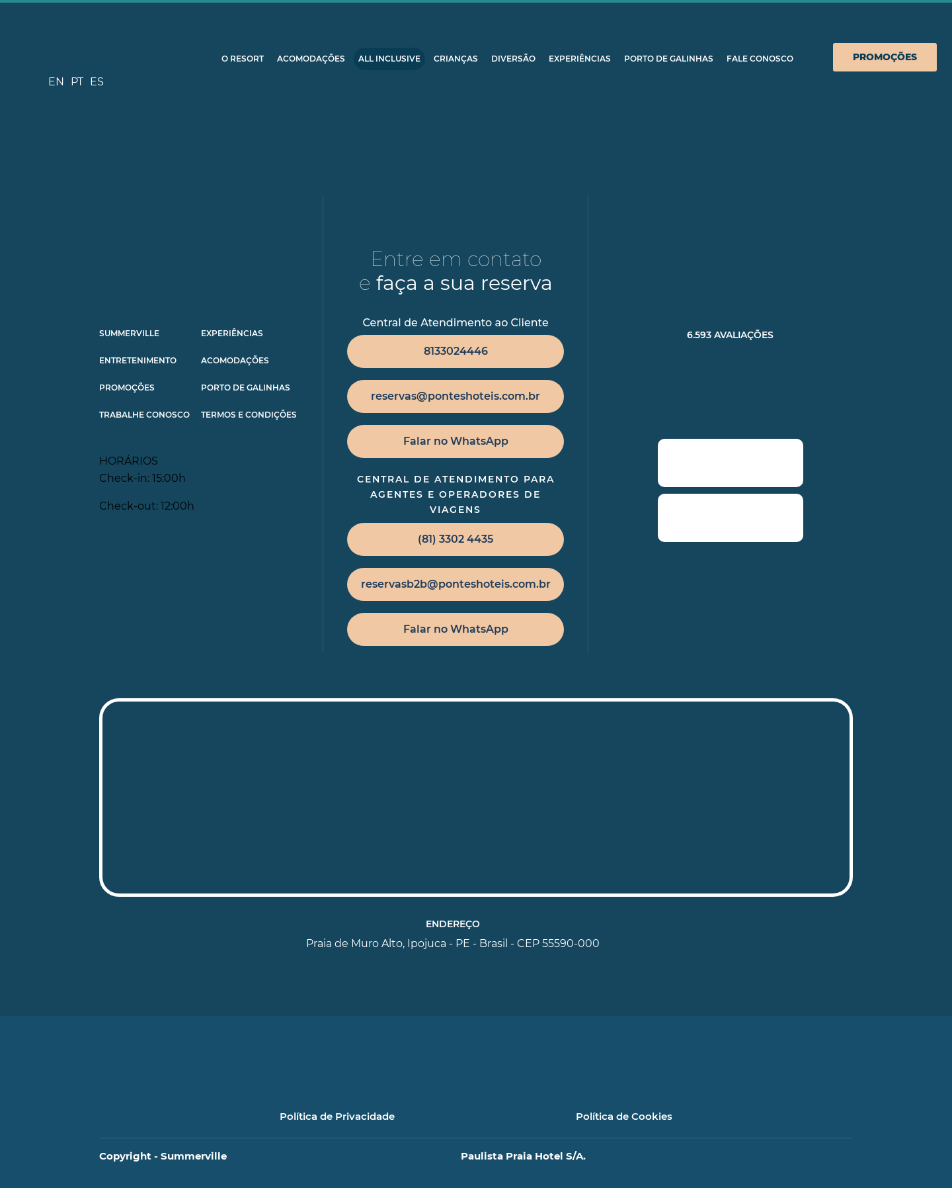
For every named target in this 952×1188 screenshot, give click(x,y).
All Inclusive (389, 59)
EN (56, 81)
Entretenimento (138, 360)
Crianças (456, 59)
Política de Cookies (624, 1116)
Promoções (885, 57)
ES (97, 81)
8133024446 (456, 351)
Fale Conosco (760, 59)
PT (77, 81)
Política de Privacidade (337, 1116)
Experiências (580, 59)
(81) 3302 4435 (455, 539)
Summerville (129, 333)
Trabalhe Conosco (144, 415)
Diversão (513, 59)
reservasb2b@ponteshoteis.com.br (456, 584)
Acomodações (311, 59)
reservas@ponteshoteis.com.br (455, 396)
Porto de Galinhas (668, 59)
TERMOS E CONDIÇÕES (249, 415)
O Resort (242, 59)
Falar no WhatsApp (455, 441)
